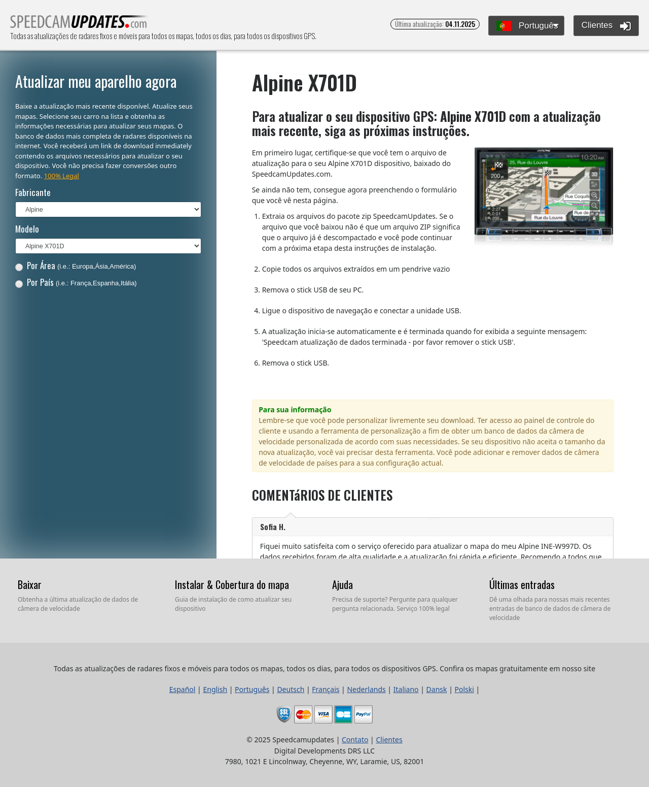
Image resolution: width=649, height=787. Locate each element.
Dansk (436, 689)
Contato (355, 739)
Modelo (27, 228)
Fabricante (33, 192)
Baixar (30, 584)
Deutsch (290, 689)
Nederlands (366, 689)
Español (182, 689)
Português (527, 26)
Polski (464, 689)
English (215, 689)
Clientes (606, 26)
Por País (76, 282)
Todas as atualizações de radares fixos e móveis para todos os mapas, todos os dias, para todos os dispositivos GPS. (79, 24)
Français (325, 689)
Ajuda (342, 584)
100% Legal (61, 175)
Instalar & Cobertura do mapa (232, 584)
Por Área (75, 265)
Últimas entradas (522, 584)
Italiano (406, 689)
